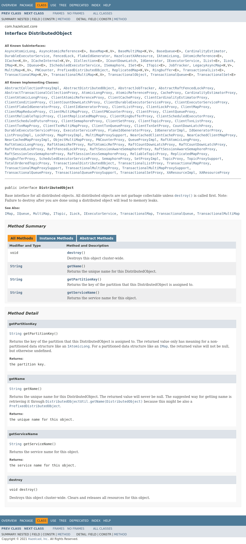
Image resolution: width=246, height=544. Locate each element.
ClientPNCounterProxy (112, 112)
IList (208, 61)
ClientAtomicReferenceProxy (77, 97)
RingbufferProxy (20, 159)
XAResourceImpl (181, 172)
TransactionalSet (213, 75)
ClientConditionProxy (25, 102)
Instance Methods (56, 238)
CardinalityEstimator (205, 51)
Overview (9, 5)
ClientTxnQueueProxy (111, 126)
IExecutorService (183, 61)
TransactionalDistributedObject (83, 163)
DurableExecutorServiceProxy (32, 130)
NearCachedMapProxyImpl (27, 140)
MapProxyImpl (69, 135)
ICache (11, 61)
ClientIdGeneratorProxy (85, 107)
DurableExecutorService (27, 56)
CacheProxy (171, 93)
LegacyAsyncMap (207, 65)
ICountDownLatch (121, 61)
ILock (228, 61)
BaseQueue (166, 51)
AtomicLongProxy (97, 93)
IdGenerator (152, 61)
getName (74, 266)
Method (64, 19)
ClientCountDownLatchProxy (74, 102)
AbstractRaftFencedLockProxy (186, 88)
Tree (63, 5)
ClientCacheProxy (124, 97)
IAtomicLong (168, 56)
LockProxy (44, 135)
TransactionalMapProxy (188, 163)
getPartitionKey (82, 279)
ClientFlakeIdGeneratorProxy (32, 107)
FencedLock (63, 56)
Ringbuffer (163, 70)
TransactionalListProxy (140, 163)
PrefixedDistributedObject (82, 70)
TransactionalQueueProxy (28, 172)
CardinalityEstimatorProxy (210, 93)
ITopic (153, 65)
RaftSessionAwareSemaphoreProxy (120, 149)
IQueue (33, 65)
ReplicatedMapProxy (189, 154)
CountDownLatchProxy (192, 126)
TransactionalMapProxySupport (33, 168)
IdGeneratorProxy (205, 130)
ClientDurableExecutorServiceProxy (137, 102)
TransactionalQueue (169, 75)
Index (96, 5)
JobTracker (179, 65)
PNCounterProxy (110, 140)
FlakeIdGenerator (94, 56)
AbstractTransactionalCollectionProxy (41, 93)
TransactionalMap (21, 75)
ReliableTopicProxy (148, 154)
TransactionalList (200, 70)
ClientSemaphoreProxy (82, 121)
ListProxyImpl (18, 135)
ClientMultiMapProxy (68, 112)
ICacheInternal (45, 61)
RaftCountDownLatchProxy (151, 144)
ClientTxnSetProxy (151, 126)
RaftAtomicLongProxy (180, 140)
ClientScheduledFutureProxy (31, 121)
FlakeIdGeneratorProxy (129, 130)
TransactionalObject (127, 75)
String (16, 266)
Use (53, 5)
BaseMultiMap (130, 51)
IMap (9, 65)
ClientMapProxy (195, 107)
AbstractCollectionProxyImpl (32, 88)
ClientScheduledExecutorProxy (185, 116)
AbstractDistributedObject (88, 88)
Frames (59, 13)
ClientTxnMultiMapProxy (65, 126)
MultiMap (13, 70)
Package (26, 5)
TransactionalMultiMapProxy (92, 168)
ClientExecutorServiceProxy (201, 102)
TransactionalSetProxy (141, 172)
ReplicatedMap (125, 70)
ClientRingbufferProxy (131, 116)
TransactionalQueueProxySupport (85, 172)
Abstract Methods (96, 238)
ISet (132, 65)
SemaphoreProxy (116, 159)
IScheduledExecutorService (74, 65)
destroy (74, 253)
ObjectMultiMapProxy (72, 140)
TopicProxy (173, 159)
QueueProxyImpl (142, 140)
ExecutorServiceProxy (83, 130)
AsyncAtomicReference (59, 51)
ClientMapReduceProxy (25, 112)
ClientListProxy (127, 107)
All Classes (102, 13)
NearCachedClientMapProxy (211, 135)
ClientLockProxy (162, 107)
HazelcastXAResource (133, 56)
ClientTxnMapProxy (22, 126)
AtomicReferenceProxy (136, 93)
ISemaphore (114, 65)
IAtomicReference (199, 56)
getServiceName (81, 292)
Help (107, 5)
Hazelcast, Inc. (38, 539)
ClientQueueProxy (179, 112)
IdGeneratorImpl (170, 130)
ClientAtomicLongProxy (26, 97)
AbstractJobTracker (136, 88)
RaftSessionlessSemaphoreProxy (34, 154)
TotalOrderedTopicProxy (27, 163)
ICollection (85, 61)
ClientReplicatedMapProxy (81, 116)
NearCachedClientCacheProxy (156, 135)
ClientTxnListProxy (193, 121)
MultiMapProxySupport (106, 135)
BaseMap (97, 51)
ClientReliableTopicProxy (29, 116)
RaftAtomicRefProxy (65, 144)
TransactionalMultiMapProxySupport (155, 168)
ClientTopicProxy (154, 121)
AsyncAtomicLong (20, 51)
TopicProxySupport (204, 159)
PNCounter (44, 70)
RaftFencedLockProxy (24, 149)
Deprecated (79, 5)
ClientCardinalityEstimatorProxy (176, 97)
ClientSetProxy (120, 121)
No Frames (75, 13)
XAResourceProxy (214, 172)
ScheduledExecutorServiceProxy (68, 159)
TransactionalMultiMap (72, 75)
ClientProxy (147, 112)
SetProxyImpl (146, 159)
